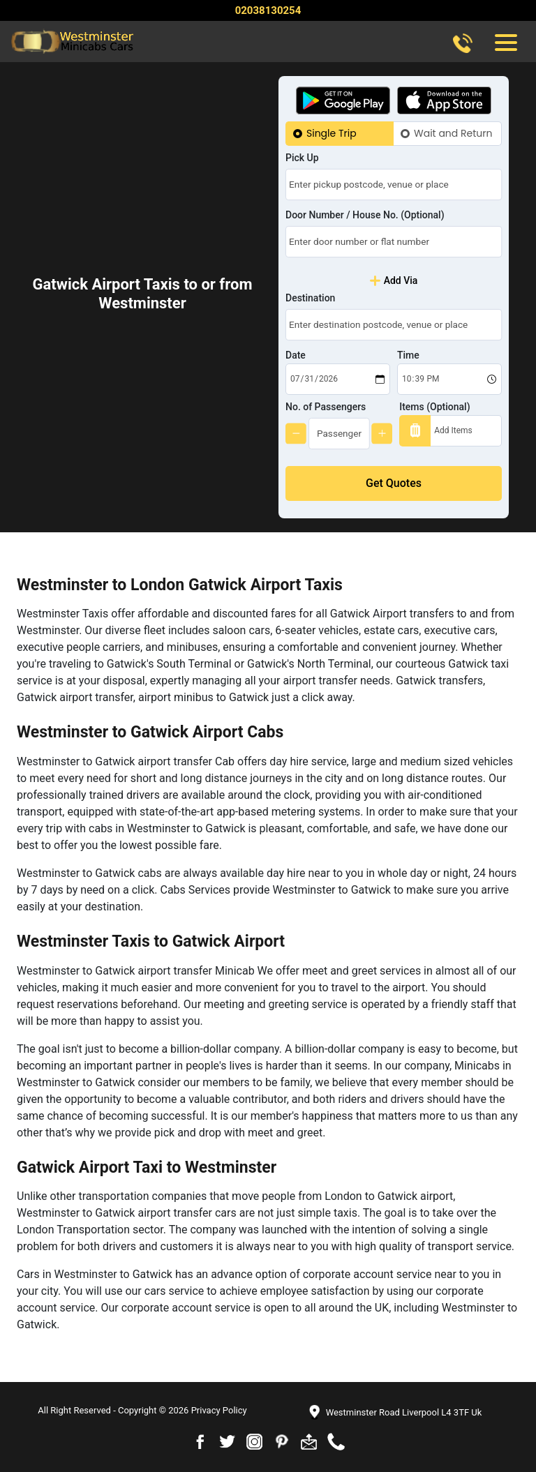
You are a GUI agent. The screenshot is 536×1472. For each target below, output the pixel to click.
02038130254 (268, 10)
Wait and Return (453, 133)
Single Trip (331, 133)
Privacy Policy (219, 1410)
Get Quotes (394, 483)
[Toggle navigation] (505, 42)
